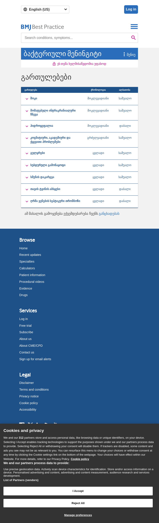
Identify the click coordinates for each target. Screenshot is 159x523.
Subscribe (26, 332)
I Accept (78, 491)
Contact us (26, 352)
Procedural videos (31, 281)
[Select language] (45, 9)
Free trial (25, 325)
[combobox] (75, 38)
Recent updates (30, 255)
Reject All (77, 503)
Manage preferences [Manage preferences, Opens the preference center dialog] (78, 515)
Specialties (26, 261)
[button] (121, 55)
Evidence (25, 288)
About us (25, 339)
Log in (131, 9)
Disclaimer (26, 383)
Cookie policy (28, 403)
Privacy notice (29, 396)
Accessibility (27, 409)
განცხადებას (109, 213)
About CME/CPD (31, 345)
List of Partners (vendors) (21, 480)
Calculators (27, 268)
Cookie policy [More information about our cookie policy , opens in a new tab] (80, 459)
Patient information (32, 275)
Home (23, 248)
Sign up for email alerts (35, 359)
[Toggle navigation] (134, 26)
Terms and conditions (34, 389)
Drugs (23, 295)
